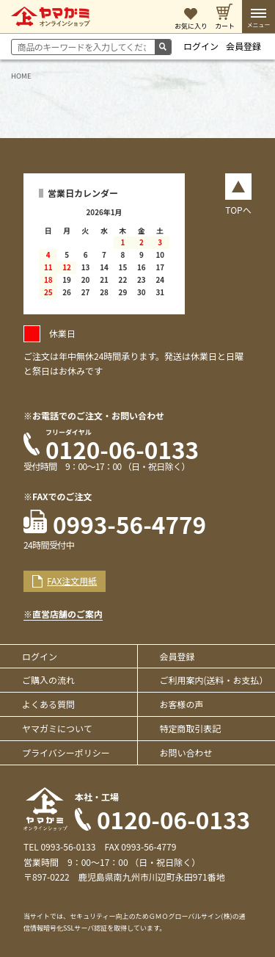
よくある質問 (48, 704)
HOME (21, 76)
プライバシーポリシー (66, 752)
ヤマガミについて (57, 728)
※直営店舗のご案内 (63, 613)
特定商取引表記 (190, 728)
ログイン (201, 46)
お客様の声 (182, 704)
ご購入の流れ (48, 679)
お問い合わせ (186, 752)
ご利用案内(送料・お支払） (214, 679)
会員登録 (243, 46)
